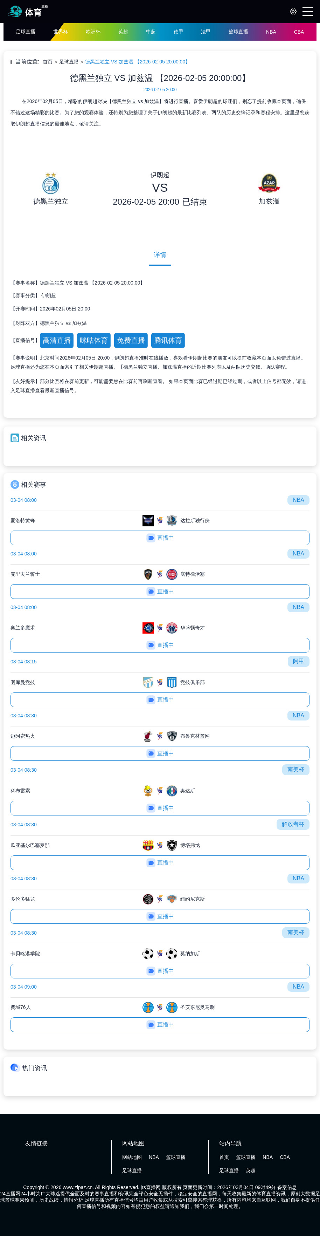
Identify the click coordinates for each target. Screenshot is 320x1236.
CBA (299, 32)
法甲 (206, 31)
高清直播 (56, 340)
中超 (151, 31)
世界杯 (60, 31)
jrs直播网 (151, 1187)
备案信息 (287, 1187)
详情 (160, 254)
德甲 (178, 31)
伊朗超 (48, 295)
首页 (48, 61)
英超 (123, 31)
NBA (271, 32)
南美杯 (295, 769)
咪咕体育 (93, 340)
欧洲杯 (93, 31)
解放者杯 (293, 824)
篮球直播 (238, 31)
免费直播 (131, 340)
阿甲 (298, 661)
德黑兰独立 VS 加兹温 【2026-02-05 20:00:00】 (137, 61)
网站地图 (132, 1157)
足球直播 (25, 31)
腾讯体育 (168, 340)
